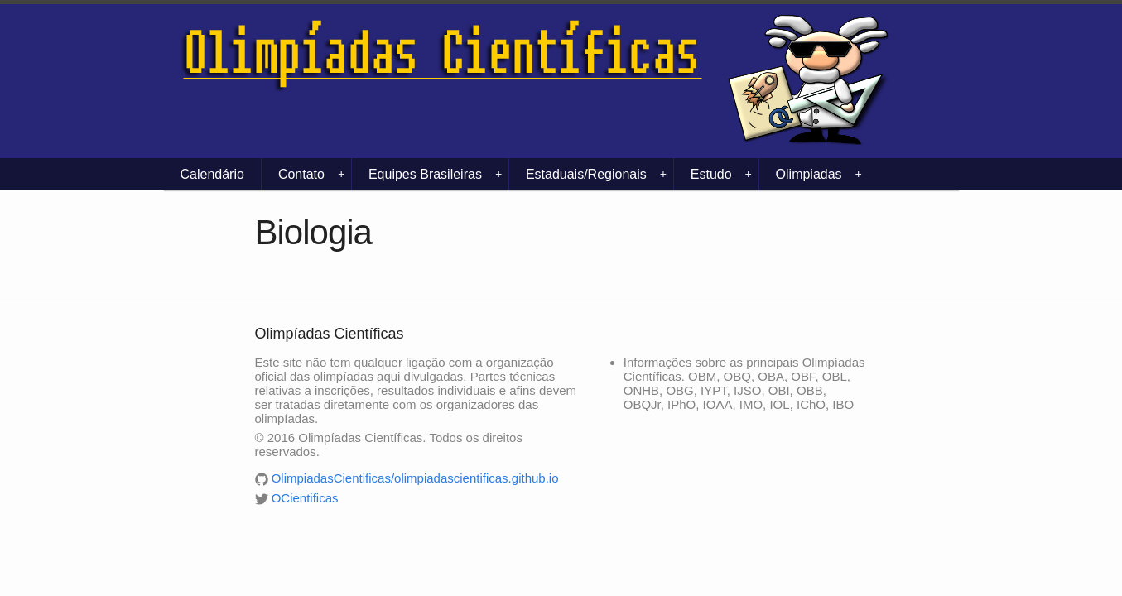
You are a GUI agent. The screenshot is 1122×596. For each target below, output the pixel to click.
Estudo (721, 174)
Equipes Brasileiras (435, 174)
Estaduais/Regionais (596, 174)
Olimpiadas (819, 174)
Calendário (212, 174)
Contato (311, 174)
